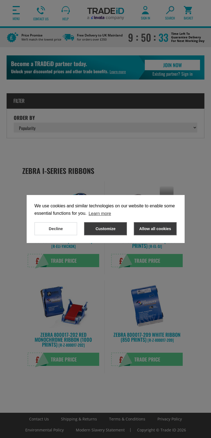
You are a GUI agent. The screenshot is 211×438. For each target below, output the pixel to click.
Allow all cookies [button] (155, 229)
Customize (106, 229)
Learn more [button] (99, 213)
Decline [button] (56, 229)
